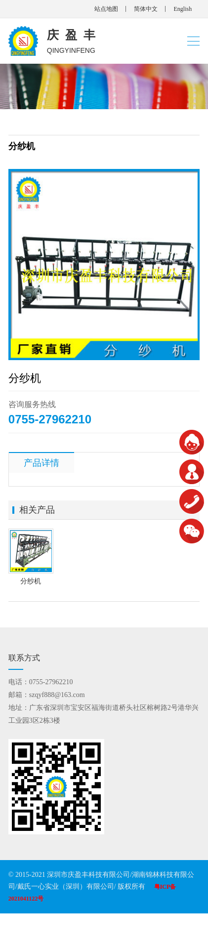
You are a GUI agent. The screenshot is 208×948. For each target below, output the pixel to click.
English (182, 8)
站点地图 (106, 8)
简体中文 (146, 8)
